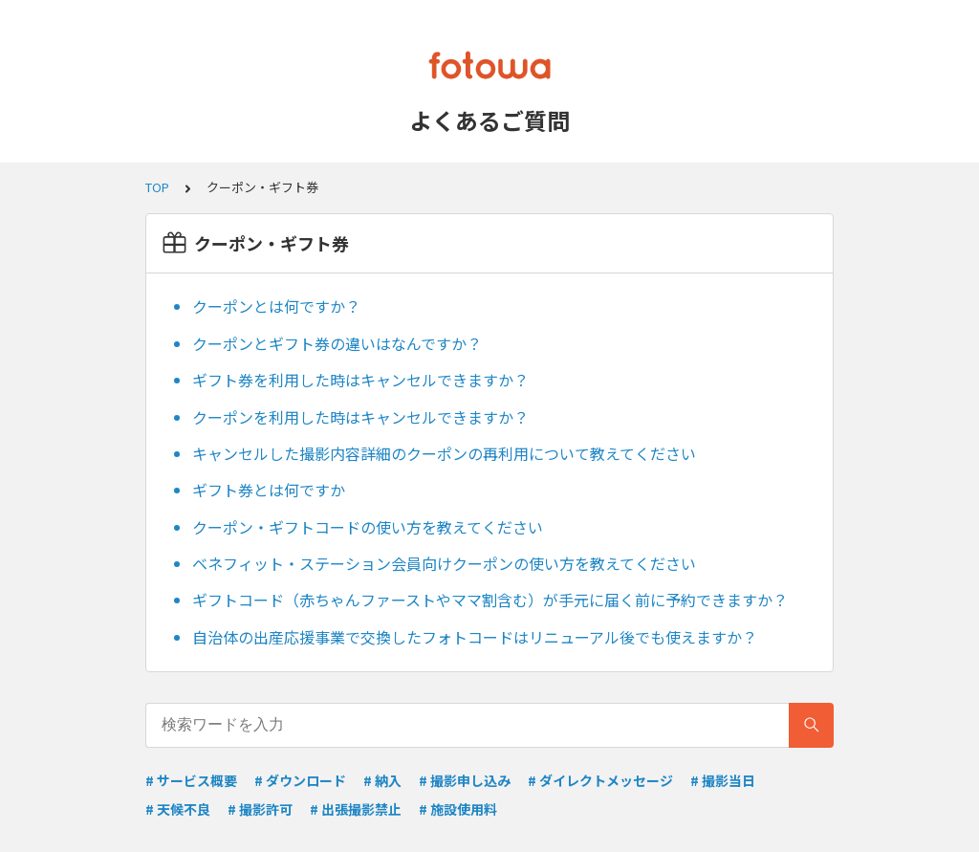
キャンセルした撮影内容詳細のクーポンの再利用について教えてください (444, 453)
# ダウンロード (300, 780)
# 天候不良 (177, 809)
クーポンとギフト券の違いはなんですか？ (337, 343)
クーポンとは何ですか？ (276, 306)
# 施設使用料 (458, 809)
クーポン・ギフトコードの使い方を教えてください (367, 526)
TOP (157, 187)
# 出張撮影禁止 (356, 809)
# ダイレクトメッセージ (600, 780)
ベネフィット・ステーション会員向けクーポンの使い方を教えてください (444, 563)
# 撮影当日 (722, 780)
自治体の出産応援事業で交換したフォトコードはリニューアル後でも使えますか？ (474, 636)
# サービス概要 (191, 780)
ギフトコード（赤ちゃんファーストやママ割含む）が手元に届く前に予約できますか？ (490, 599)
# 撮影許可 (260, 809)
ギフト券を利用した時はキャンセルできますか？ (360, 379)
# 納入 (382, 780)
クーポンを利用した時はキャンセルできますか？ (360, 416)
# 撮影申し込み (465, 780)
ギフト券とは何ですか (268, 489)
